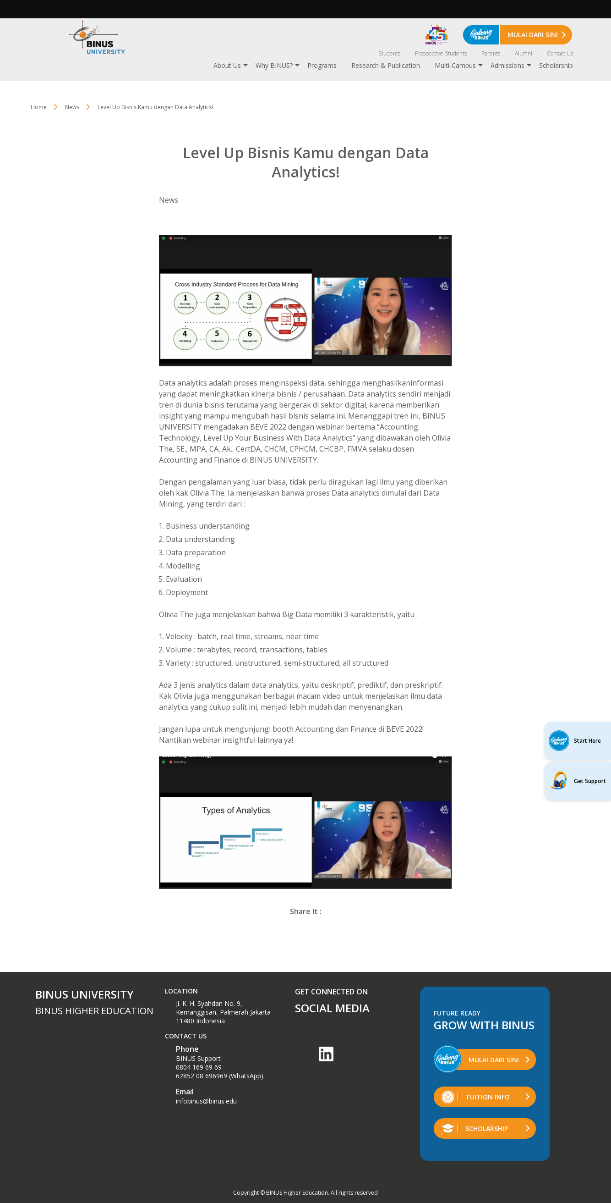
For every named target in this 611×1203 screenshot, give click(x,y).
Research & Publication (385, 65)
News (72, 107)
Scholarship (556, 65)
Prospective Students (441, 53)
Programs (322, 65)
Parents (490, 53)
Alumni (523, 53)
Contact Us (560, 53)
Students (389, 53)
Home (39, 107)
